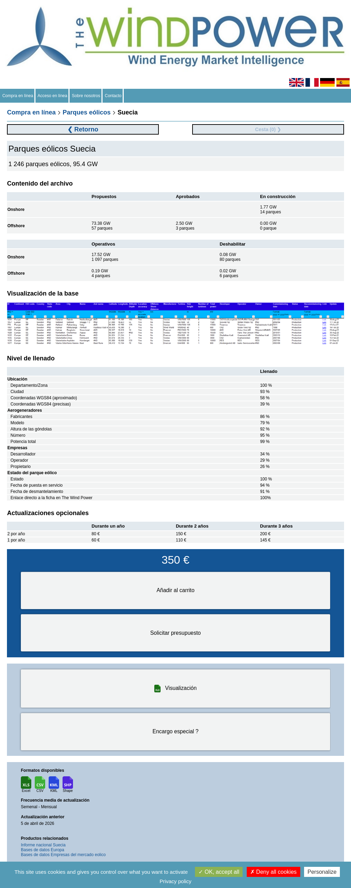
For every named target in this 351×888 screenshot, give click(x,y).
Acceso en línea (52, 95)
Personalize (322, 872)
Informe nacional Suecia (43, 845)
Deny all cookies (273, 872)
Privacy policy (175, 881)
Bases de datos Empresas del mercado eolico (63, 854)
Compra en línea (17, 95)
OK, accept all (218, 872)
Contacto (113, 95)
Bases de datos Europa (42, 849)
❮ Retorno (82, 129)
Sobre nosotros (86, 95)
